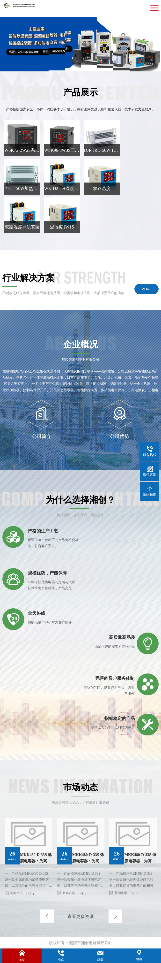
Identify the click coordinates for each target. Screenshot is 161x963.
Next (115, 916)
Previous (47, 916)
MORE (146, 289)
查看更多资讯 (80, 916)
